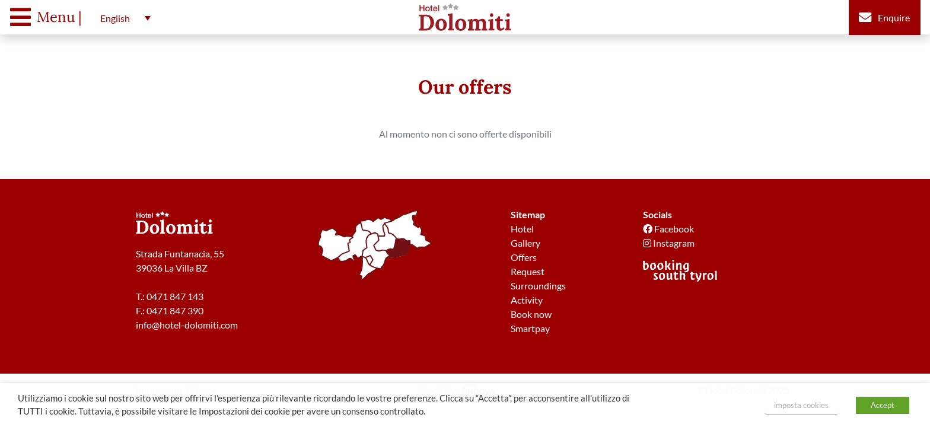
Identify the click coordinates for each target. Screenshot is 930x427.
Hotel (522, 228)
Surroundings (538, 285)
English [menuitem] (115, 18)
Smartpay (530, 328)
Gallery (525, 242)
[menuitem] (122, 17)
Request (527, 271)
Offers (524, 257)
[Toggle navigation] (48, 17)
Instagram (669, 242)
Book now (531, 314)
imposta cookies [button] (801, 405)
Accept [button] (882, 405)
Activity (527, 299)
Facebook (668, 228)
